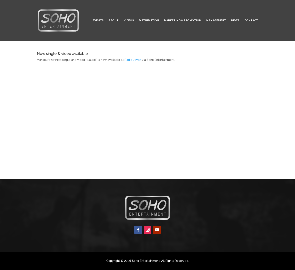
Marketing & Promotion (182, 20)
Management (216, 20)
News (235, 20)
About (114, 20)
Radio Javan (133, 59)
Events (98, 20)
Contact (251, 20)
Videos (129, 20)
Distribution (149, 20)
